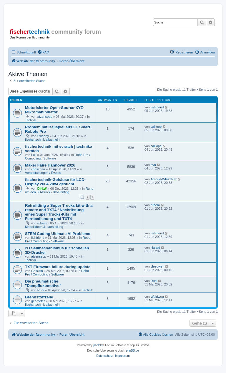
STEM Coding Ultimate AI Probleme (57, 233)
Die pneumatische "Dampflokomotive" (43, 283)
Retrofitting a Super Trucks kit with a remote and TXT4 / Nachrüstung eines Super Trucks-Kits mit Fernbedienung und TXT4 (58, 212)
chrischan (38, 169)
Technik (30, 120)
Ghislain (37, 271)
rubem (41, 223)
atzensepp (44, 116)
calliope (156, 126)
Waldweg (157, 296)
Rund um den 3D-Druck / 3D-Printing (59, 190)
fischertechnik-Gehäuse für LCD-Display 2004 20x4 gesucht (55, 181)
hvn (153, 165)
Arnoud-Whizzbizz (164, 179)
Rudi (40, 290)
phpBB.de (132, 350)
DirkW (42, 188)
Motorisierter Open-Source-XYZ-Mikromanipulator (54, 109)
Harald (155, 247)
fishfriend (157, 107)
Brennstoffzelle (39, 297)
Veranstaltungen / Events (43, 172)
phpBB (97, 345)
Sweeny (43, 136)
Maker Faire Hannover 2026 (50, 165)
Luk (33, 155)
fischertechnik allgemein (42, 139)
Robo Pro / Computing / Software (57, 239)
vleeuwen (157, 266)
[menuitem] (43, 52)
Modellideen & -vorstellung (44, 226)
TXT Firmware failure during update (57, 267)
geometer (38, 301)
